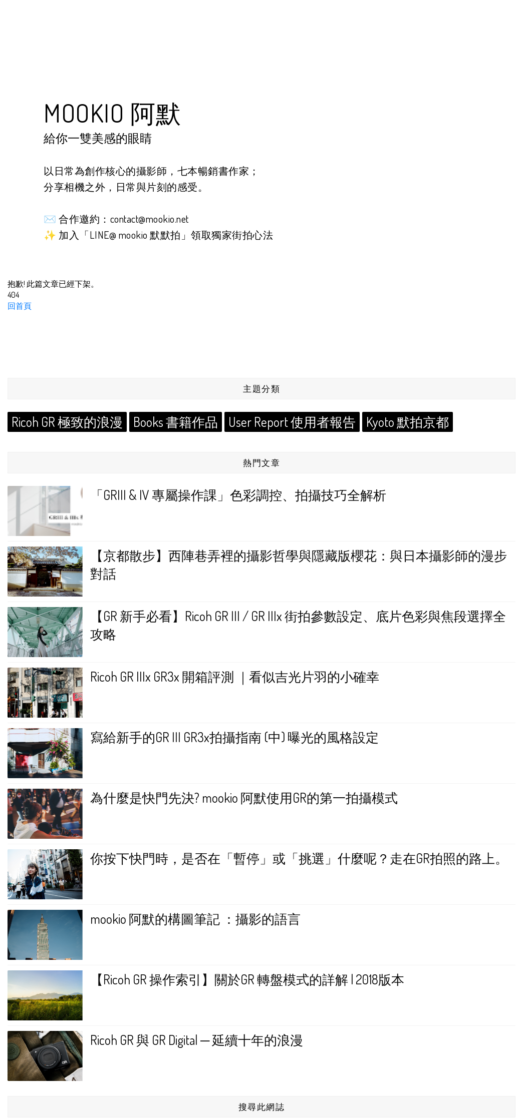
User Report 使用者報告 (285, 421)
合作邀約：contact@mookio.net (124, 218)
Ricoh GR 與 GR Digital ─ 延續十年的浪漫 (196, 1039)
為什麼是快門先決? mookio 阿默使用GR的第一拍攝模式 (244, 797)
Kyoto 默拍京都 (398, 421)
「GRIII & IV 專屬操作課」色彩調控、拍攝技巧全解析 (238, 494)
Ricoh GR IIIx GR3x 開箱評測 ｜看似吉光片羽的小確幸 (234, 676)
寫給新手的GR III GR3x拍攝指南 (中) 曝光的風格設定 (234, 737)
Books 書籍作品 (171, 421)
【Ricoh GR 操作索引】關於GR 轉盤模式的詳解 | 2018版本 (247, 979)
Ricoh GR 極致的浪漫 (66, 421)
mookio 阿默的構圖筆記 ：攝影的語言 (195, 918)
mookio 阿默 (113, 113)
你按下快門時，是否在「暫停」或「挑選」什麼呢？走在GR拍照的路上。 (299, 858)
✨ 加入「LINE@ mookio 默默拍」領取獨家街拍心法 (158, 234)
